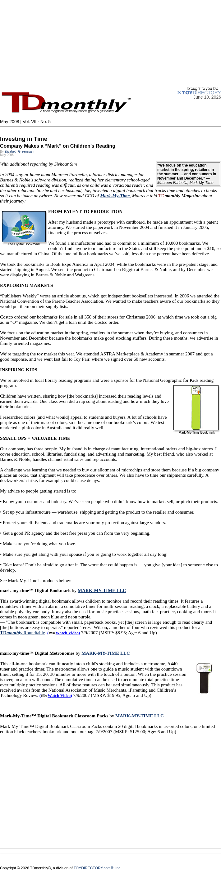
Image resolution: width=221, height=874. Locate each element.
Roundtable (22, 632)
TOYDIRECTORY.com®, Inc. (98, 868)
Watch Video (67, 633)
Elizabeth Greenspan (18, 151)
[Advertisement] (110, 43)
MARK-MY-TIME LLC (102, 590)
